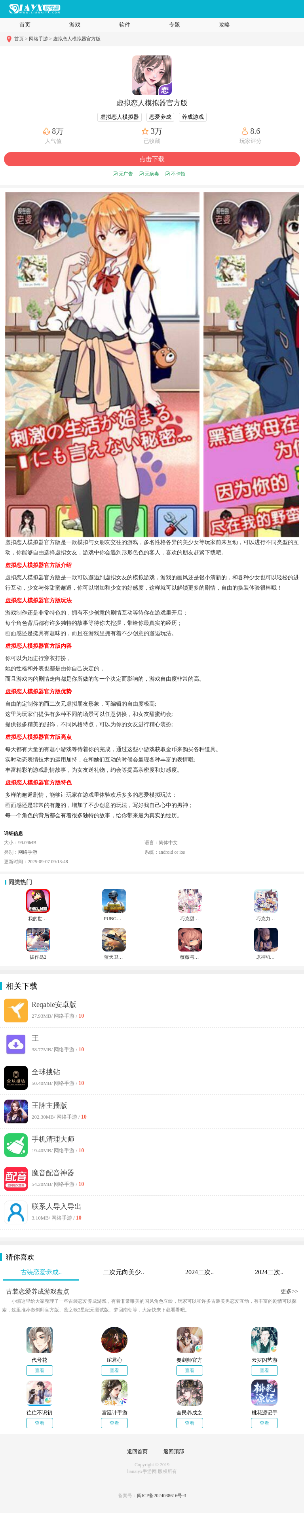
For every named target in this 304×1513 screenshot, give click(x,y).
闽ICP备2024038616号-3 (161, 1495)
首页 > (21, 39)
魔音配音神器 (53, 1173)
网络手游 (27, 852)
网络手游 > (40, 39)
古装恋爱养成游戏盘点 (37, 1291)
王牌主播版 (49, 1106)
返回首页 (137, 1451)
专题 (174, 25)
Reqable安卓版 (54, 1005)
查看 (39, 1370)
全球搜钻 (46, 1072)
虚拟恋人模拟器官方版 (77, 39)
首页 (24, 25)
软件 (124, 25)
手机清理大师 (53, 1139)
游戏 (74, 25)
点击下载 (152, 159)
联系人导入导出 (57, 1206)
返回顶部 (173, 1451)
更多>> (289, 1291)
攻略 (224, 25)
